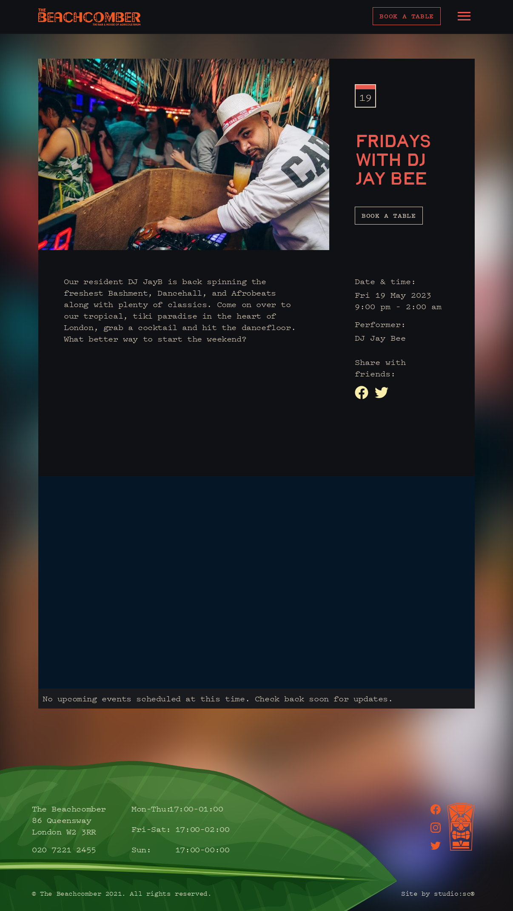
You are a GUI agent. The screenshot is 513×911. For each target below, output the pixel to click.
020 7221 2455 (57, 849)
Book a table (406, 15)
